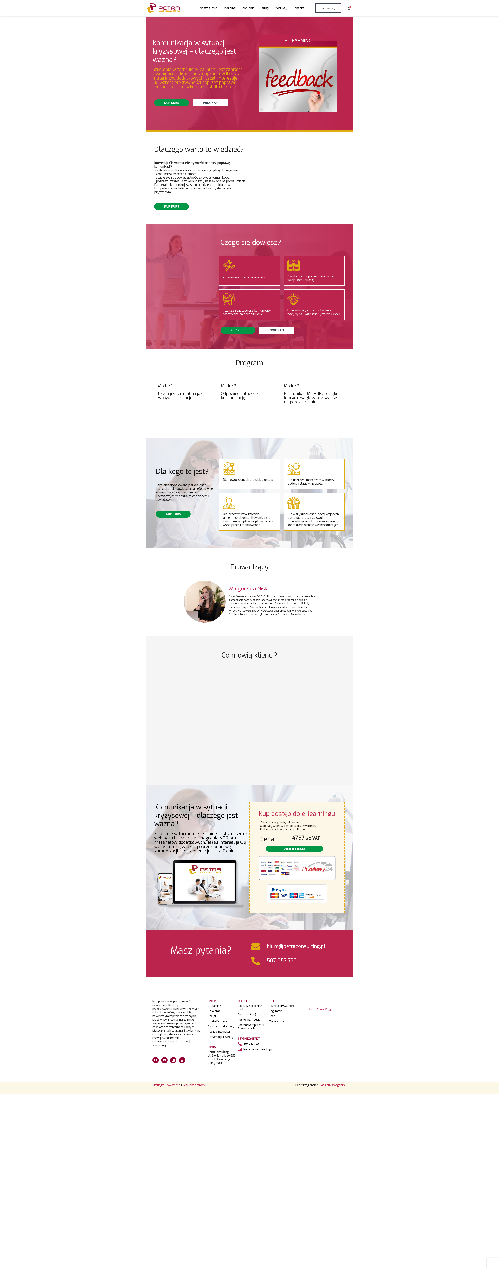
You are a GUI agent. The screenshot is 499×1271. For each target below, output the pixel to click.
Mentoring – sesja (249, 1020)
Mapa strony (277, 1021)
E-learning (214, 1006)
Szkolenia (214, 1011)
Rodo (272, 1016)
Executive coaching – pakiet (251, 1007)
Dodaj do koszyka (294, 848)
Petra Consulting (320, 1009)
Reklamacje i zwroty (220, 1037)
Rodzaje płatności (219, 1031)
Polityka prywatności (282, 1006)
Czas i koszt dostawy (221, 1026)
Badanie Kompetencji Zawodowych (251, 1026)
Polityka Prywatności (167, 1085)
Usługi (212, 1016)
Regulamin (275, 1011)
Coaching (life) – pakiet (252, 1014)
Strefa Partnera (217, 1021)
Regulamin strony (194, 1085)
